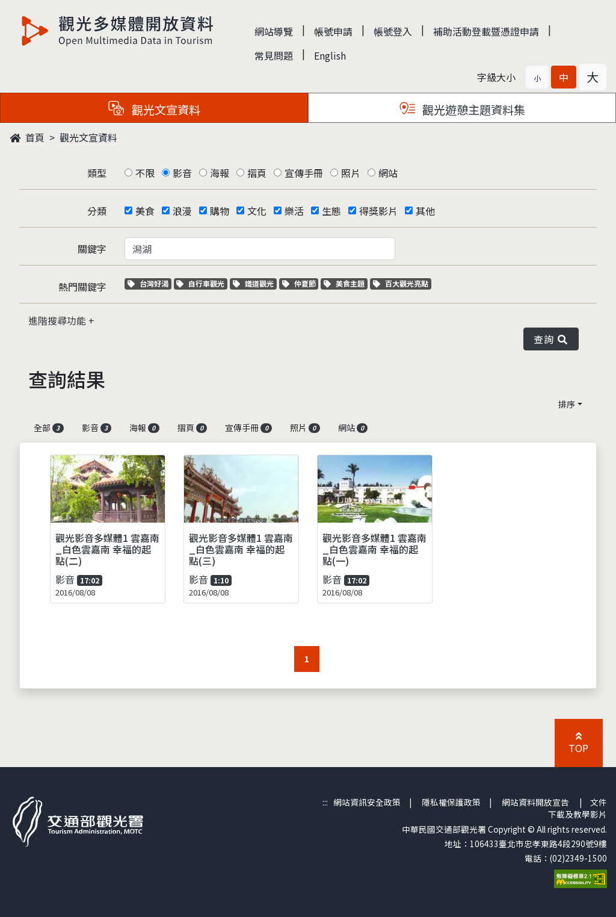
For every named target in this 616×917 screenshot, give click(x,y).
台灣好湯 (149, 283)
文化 (256, 211)
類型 (96, 173)
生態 (331, 211)
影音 (182, 173)
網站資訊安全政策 (367, 802)
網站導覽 (273, 31)
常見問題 (273, 55)
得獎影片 (378, 211)
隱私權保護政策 (451, 802)
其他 (425, 211)
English (330, 55)
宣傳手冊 (304, 173)
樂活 (294, 211)
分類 (96, 211)
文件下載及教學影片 (577, 808)
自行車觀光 (200, 283)
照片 (350, 173)
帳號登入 (393, 31)
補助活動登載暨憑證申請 (486, 31)
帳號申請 (333, 31)
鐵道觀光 (255, 283)
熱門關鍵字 (82, 286)
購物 (219, 211)
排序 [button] (566, 404)
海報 (219, 173)
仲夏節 (300, 283)
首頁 (27, 137)
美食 (145, 211)
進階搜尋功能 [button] (58, 320)
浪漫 (182, 211)
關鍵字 (92, 248)
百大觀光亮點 (400, 283)
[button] (537, 77)
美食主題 (346, 283)
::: (325, 802)
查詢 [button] (551, 339)
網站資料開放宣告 (535, 802)
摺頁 (256, 173)
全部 (49, 427)
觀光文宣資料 (88, 137)
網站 (388, 173)
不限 (145, 173)
